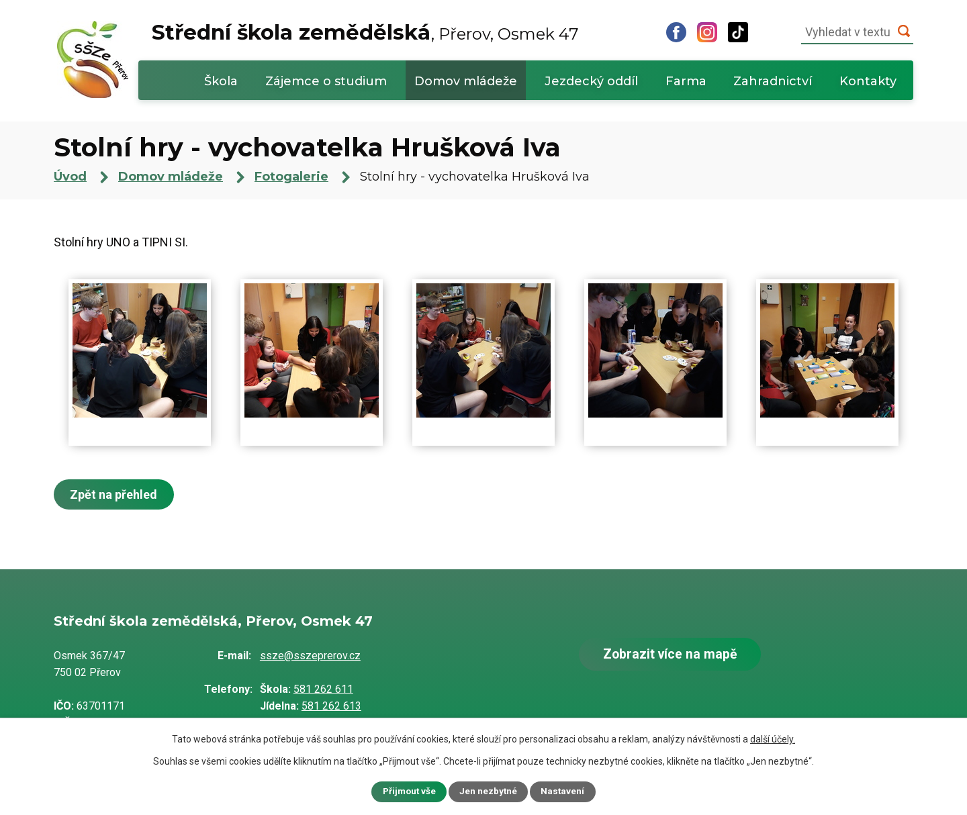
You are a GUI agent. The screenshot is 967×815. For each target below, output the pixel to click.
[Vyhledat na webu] (857, 32)
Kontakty (867, 81)
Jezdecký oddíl (591, 81)
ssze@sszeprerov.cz (310, 655)
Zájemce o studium (326, 81)
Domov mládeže (465, 81)
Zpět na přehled (115, 494)
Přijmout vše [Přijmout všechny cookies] (408, 791)
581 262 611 (323, 689)
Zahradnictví (772, 81)
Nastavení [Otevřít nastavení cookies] (564, 791)
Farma (685, 81)
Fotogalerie (291, 176)
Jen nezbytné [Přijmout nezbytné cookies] (489, 791)
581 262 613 (331, 706)
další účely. (772, 738)
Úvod (168, 80)
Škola (221, 81)
